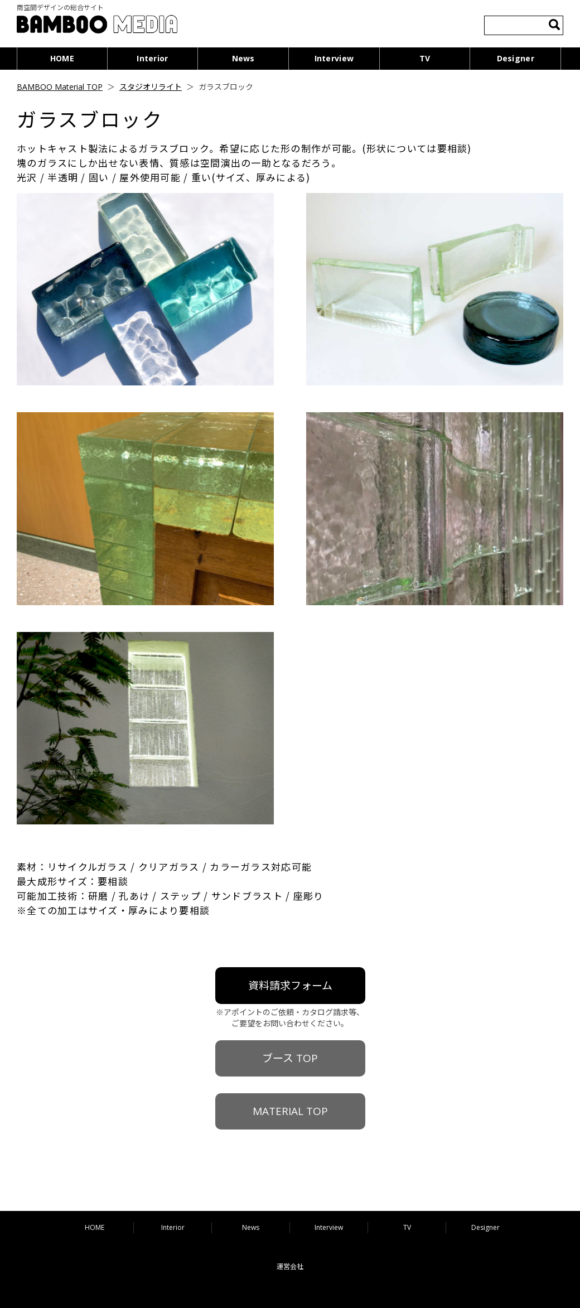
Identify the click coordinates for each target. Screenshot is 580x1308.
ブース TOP (290, 1058)
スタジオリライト (150, 86)
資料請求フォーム (290, 985)
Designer (515, 58)
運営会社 (290, 1266)
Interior (152, 58)
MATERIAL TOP (290, 1111)
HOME (62, 58)
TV (425, 58)
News (243, 58)
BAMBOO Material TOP (60, 86)
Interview (334, 58)
